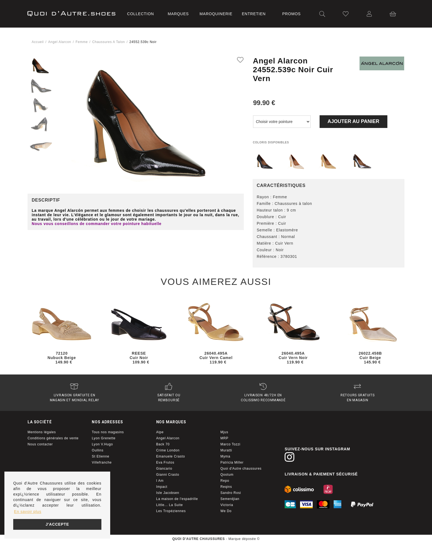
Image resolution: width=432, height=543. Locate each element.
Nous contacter (40, 444)
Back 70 (163, 444)
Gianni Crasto (167, 475)
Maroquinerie (215, 14)
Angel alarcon (59, 42)
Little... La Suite (169, 505)
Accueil (38, 42)
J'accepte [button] (57, 524)
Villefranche (102, 462)
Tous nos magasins (108, 432)
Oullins (97, 450)
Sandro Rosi (230, 493)
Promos (291, 14)
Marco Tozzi (230, 444)
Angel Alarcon (167, 438)
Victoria (226, 505)
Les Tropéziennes (171, 511)
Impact (162, 487)
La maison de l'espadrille (177, 499)
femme (81, 42)
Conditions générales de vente (53, 438)
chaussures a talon (108, 42)
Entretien (254, 14)
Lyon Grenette (103, 438)
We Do (225, 511)
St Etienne (100, 456)
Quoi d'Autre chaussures (240, 468)
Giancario (164, 468)
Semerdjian (229, 499)
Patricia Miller (232, 462)
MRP (224, 438)
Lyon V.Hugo (102, 444)
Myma (225, 456)
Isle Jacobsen (167, 493)
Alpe (160, 432)
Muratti (226, 450)
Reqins (226, 487)
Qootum (227, 475)
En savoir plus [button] (27, 511)
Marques (178, 14)
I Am (160, 481)
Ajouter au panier (353, 121)
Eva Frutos (165, 462)
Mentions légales (42, 432)
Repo (224, 481)
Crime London (168, 450)
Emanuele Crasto (170, 456)
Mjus (224, 432)
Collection (140, 14)
